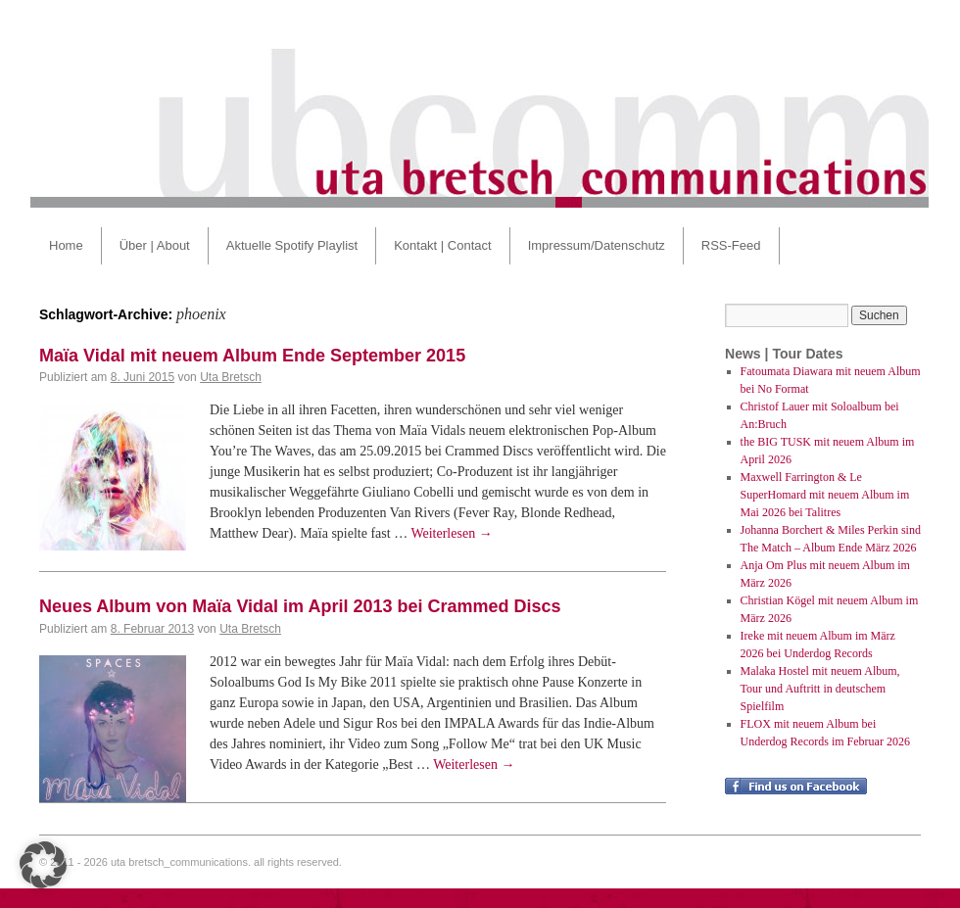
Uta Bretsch (231, 377)
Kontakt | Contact (443, 245)
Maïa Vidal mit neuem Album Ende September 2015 (252, 355)
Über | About (155, 245)
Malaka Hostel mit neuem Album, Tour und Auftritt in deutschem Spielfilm (820, 688)
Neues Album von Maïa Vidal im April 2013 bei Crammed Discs (300, 606)
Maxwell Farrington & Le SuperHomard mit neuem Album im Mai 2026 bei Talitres (825, 494)
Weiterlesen (451, 533)
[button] (43, 865)
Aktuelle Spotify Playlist (292, 245)
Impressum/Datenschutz (596, 245)
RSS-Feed (731, 245)
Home (66, 245)
